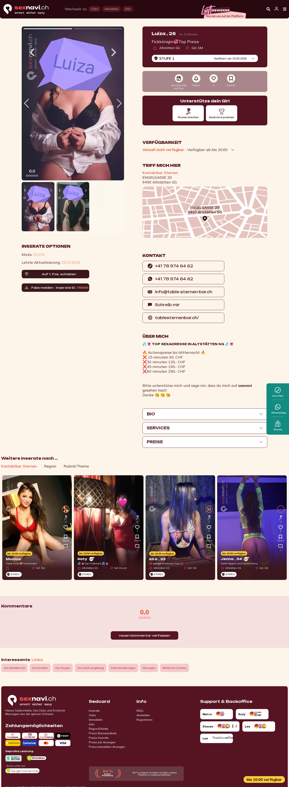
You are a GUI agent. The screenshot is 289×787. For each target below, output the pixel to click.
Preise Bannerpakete (103, 733)
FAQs (140, 711)
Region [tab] (50, 466)
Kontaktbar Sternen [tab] (19, 466)
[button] (119, 103)
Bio (151, 414)
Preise (155, 442)
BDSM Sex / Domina (174, 667)
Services (158, 428)
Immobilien (96, 720)
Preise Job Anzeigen (102, 742)
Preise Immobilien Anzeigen (107, 747)
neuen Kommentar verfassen (144, 635)
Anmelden (143, 715)
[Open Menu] (285, 9)
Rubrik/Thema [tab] (76, 466)
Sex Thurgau (62, 667)
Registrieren (144, 720)
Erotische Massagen (123, 667)
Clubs (92, 715)
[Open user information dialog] (276, 9)
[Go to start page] (38, 700)
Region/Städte (98, 729)
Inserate (94, 711)
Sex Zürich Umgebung (90, 667)
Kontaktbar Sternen (160, 172)
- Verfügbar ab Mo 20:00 (185, 149)
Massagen (149, 667)
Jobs (92, 724)
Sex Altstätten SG (14, 667)
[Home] (30, 9)
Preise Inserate (99, 738)
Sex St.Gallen (40, 667)
